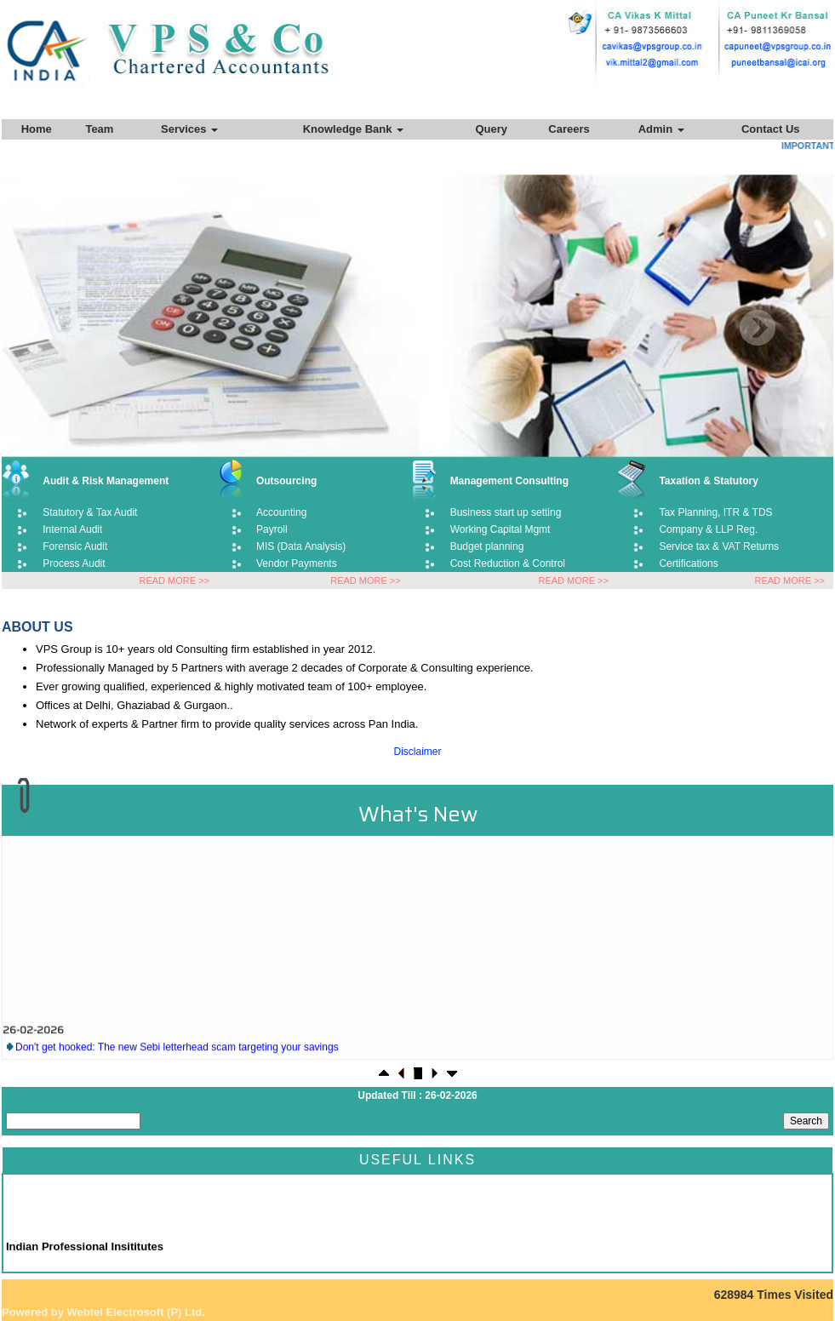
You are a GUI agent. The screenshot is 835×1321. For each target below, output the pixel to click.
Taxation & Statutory (708, 481)
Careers (568, 129)
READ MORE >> (174, 580)
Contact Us (770, 129)
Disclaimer (417, 752)
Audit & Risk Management (106, 481)
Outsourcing (286, 481)
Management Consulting (509, 481)
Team (99, 129)
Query (491, 129)
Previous (70, 328)
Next (757, 328)
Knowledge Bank (353, 129)
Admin (661, 129)
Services (189, 129)
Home (36, 129)
